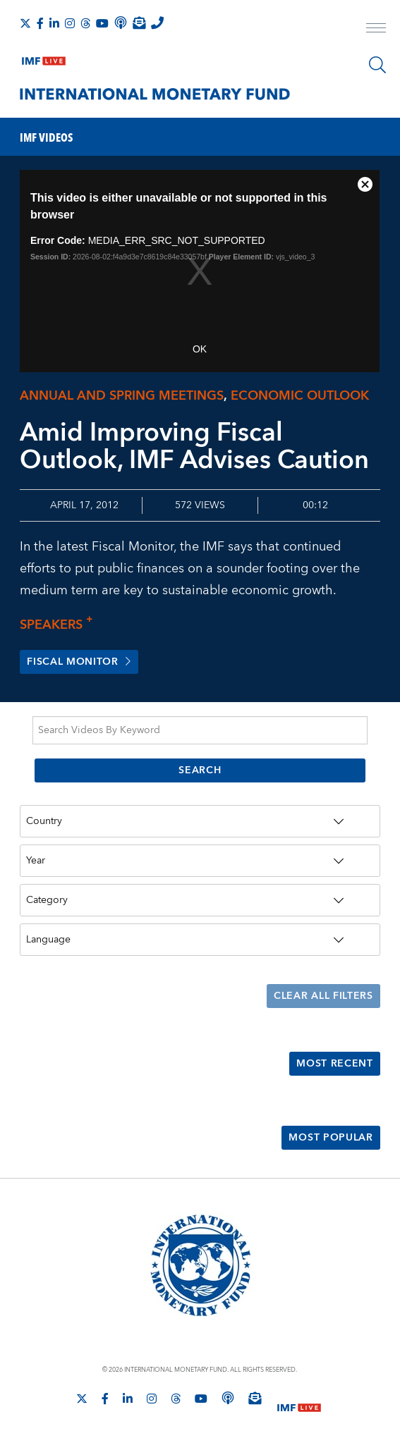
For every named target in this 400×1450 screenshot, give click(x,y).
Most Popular (330, 1139)
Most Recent (334, 1065)
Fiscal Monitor (79, 662)
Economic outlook (300, 396)
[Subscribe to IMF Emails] (139, 22)
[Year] (199, 861)
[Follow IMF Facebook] (40, 23)
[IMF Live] (44, 58)
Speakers (60, 625)
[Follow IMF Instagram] (70, 23)
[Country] (199, 821)
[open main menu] (376, 30)
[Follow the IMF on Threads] (85, 23)
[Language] (199, 941)
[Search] (377, 64)
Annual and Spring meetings (122, 396)
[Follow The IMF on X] (25, 23)
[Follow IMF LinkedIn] (54, 23)
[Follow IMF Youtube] (102, 23)
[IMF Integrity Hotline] (157, 22)
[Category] (199, 901)
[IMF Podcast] (120, 22)
